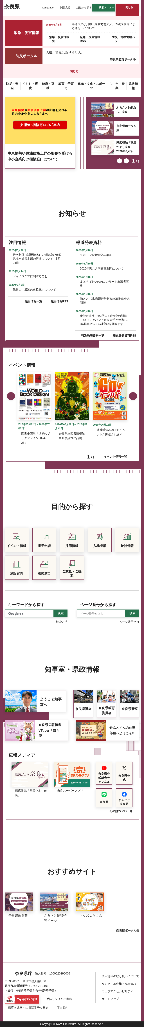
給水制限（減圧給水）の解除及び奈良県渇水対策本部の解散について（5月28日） (37, 258)
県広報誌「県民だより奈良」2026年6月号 (126, 147)
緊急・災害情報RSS (90, 39)
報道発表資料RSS (124, 335)
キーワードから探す (26, 604)
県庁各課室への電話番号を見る (28, 1007)
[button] (45, 7)
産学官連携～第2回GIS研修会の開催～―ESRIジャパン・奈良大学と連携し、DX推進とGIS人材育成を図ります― (105, 319)
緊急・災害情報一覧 (59, 39)
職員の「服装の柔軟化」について (34, 289)
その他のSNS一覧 (120, 811)
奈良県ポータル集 (126, 128)
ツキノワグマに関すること (30, 276)
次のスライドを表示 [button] (126, 160)
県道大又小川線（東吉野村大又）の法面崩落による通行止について (103, 26)
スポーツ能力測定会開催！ (97, 255)
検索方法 (62, 621)
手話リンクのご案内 (59, 999)
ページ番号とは (129, 621)
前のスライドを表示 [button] (119, 160)
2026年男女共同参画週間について (102, 268)
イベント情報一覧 (115, 456)
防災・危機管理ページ (123, 39)
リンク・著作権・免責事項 (119, 983)
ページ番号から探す (98, 604)
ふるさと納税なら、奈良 (126, 109)
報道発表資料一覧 (92, 335)
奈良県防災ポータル (123, 59)
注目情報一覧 (33, 301)
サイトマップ (110, 998)
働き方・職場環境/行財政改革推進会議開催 (105, 300)
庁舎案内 (62, 1007)
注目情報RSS (59, 301)
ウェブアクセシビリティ (117, 991)
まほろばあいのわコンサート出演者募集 (104, 283)
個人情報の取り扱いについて (120, 976)
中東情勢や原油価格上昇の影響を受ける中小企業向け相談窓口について (40, 156)
